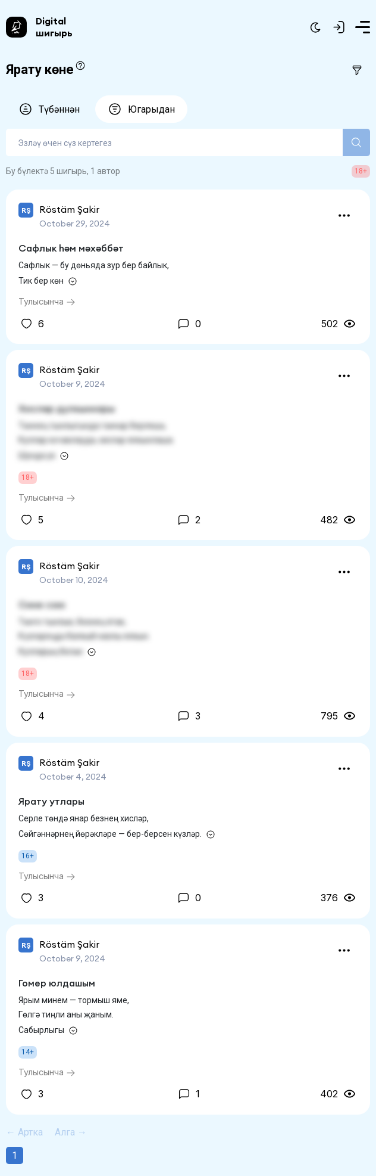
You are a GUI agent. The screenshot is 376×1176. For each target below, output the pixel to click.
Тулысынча (47, 301)
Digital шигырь (54, 27)
